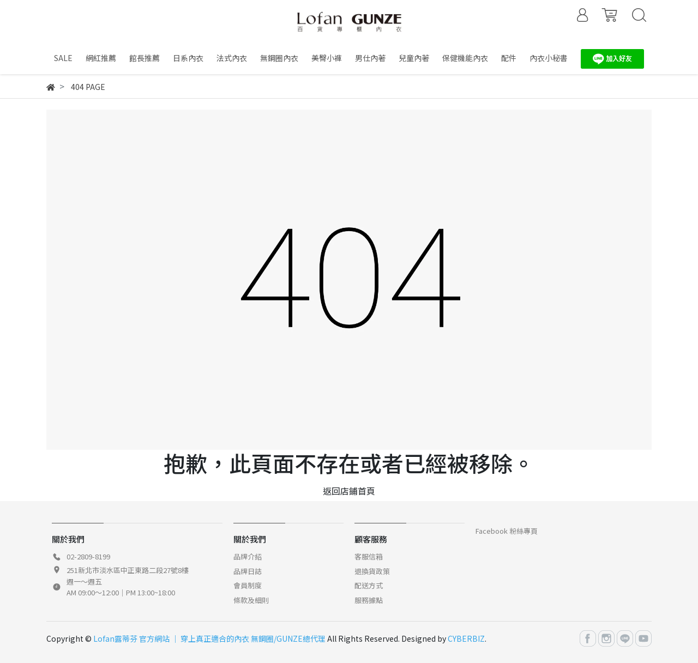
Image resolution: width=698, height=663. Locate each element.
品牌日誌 (247, 571)
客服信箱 (368, 556)
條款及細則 (251, 600)
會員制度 (247, 585)
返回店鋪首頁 (349, 490)
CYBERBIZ (466, 638)
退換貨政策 (372, 571)
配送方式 (368, 585)
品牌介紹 (247, 556)
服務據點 (368, 600)
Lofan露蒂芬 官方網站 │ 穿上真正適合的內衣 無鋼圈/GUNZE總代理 (209, 638)
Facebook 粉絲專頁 (507, 531)
